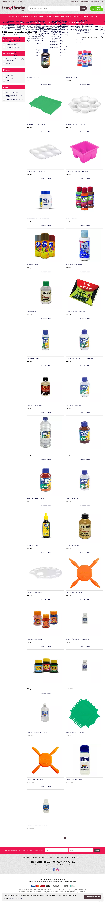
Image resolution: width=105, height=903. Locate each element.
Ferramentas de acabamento (15, 60)
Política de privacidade (39, 857)
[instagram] (57, 869)
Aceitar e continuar (93, 897)
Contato (50, 857)
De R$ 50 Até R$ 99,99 (14, 100)
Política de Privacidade (15, 898)
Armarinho (10, 44)
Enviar (97, 850)
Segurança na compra (76, 857)
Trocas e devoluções (61, 857)
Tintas (9, 63)
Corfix (9, 81)
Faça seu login (98, 1)
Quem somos (26, 857)
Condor (9, 78)
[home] (13, 8)
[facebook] (54, 869)
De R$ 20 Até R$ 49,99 (15, 96)
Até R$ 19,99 (11, 92)
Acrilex (9, 75)
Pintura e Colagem (13, 47)
